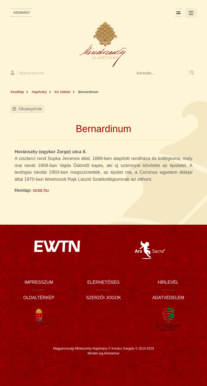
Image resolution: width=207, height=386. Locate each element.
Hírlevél (168, 282)
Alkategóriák (27, 109)
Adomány (21, 13)
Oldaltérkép (38, 297)
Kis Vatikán (62, 92)
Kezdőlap (17, 92)
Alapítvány (39, 92)
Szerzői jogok (103, 297)
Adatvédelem (168, 297)
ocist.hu (41, 190)
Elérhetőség (103, 282)
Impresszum (39, 282)
